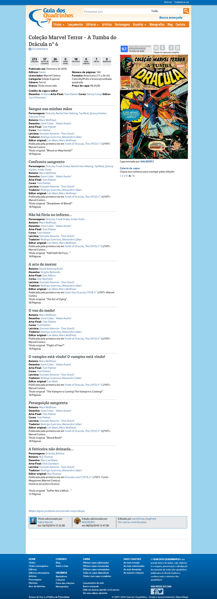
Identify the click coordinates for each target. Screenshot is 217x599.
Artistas (107, 24)
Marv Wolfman (47, 120)
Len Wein (52, 140)
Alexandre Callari (72, 137)
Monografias (157, 24)
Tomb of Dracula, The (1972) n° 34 (84, 196)
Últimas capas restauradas (96, 566)
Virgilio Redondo (50, 272)
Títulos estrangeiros (38, 566)
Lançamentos (75, 24)
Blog (170, 24)
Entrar (168, 2)
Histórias (33, 583)
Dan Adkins (49, 275)
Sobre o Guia (62, 566)
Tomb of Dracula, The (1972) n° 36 (84, 338)
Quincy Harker (98, 113)
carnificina (138, 519)
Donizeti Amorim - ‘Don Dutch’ (57, 133)
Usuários (140, 24)
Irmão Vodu (44, 169)
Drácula (50, 113)
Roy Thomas (46, 457)
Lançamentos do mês (93, 583)
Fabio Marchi (45, 522)
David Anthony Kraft (51, 268)
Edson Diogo (182, 597)
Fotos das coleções (65, 583)
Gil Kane (45, 94)
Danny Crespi (94, 94)
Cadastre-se (181, 2)
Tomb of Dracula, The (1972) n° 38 (84, 431)
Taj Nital (83, 113)
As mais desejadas (132, 569)
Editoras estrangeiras (39, 572)
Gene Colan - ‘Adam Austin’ (56, 123)
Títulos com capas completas (97, 576)
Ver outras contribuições (132, 522)
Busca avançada (91, 586)
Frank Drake (63, 166)
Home (32, 559)
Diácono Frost (37, 116)
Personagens (122, 24)
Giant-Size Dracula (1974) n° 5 (81, 292)
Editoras (92, 24)
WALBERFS (147, 161)
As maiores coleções (134, 572)
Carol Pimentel (37, 97)
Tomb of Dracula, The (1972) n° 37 (84, 385)
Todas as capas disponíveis (96, 572)
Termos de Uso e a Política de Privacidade (49, 597)
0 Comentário (40, 49)
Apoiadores (61, 576)
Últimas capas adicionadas (96, 562)
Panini (42, 72)
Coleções (60, 579)
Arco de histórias (37, 586)
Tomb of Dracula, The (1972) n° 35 (84, 246)
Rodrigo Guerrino (51, 137)
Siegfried (150, 519)
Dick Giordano (50, 463)
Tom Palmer (71, 94)
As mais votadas (132, 562)
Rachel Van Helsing (67, 113)
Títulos (59, 24)
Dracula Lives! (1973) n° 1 (79, 477)
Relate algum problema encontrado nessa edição (57, 511)
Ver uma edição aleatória (95, 593)
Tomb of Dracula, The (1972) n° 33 (84, 143)
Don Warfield (44, 279)
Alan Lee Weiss (49, 460)
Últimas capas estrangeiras (96, 569)
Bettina (60, 453)
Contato (180, 24)
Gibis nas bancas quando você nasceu (101, 589)
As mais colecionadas (134, 566)
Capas (86, 559)
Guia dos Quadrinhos (166, 559)
